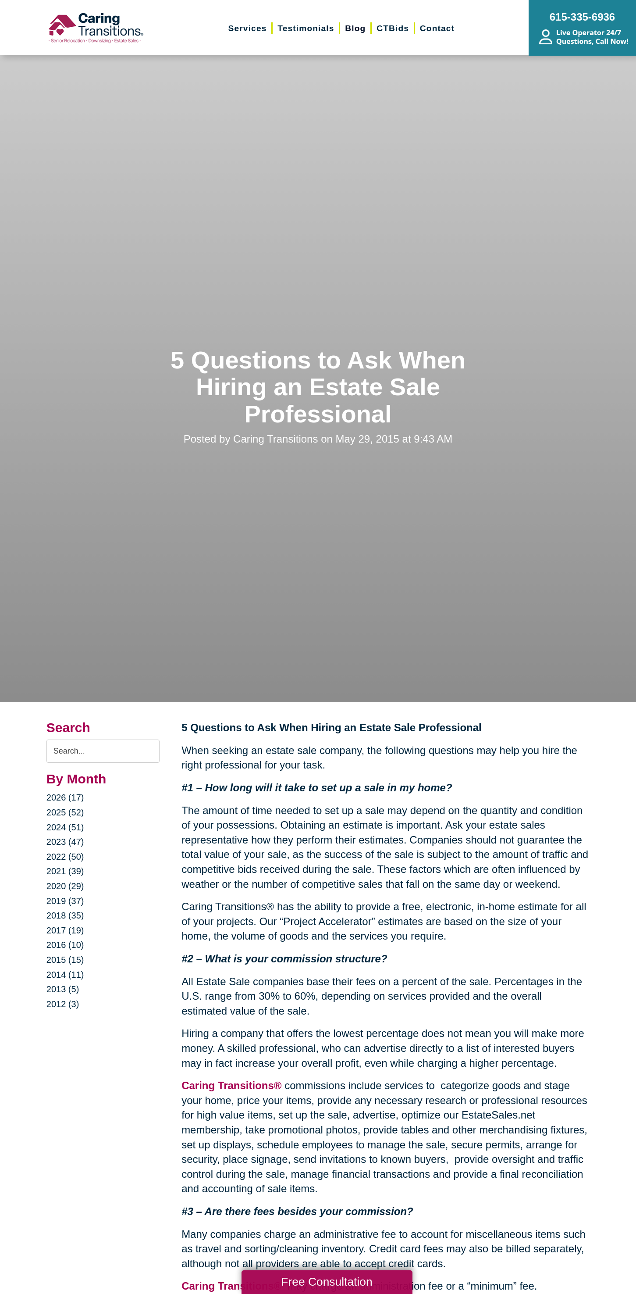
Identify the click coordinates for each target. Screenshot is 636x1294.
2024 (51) (65, 827)
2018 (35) (65, 915)
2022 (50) (65, 856)
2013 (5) (62, 989)
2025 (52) (65, 812)
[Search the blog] (103, 751)
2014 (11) (65, 974)
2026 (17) (65, 797)
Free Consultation (326, 1281)
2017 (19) (65, 930)
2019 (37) (65, 901)
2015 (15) (65, 960)
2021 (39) (65, 871)
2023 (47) (65, 842)
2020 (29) (65, 886)
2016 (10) (65, 945)
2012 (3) (62, 1004)
